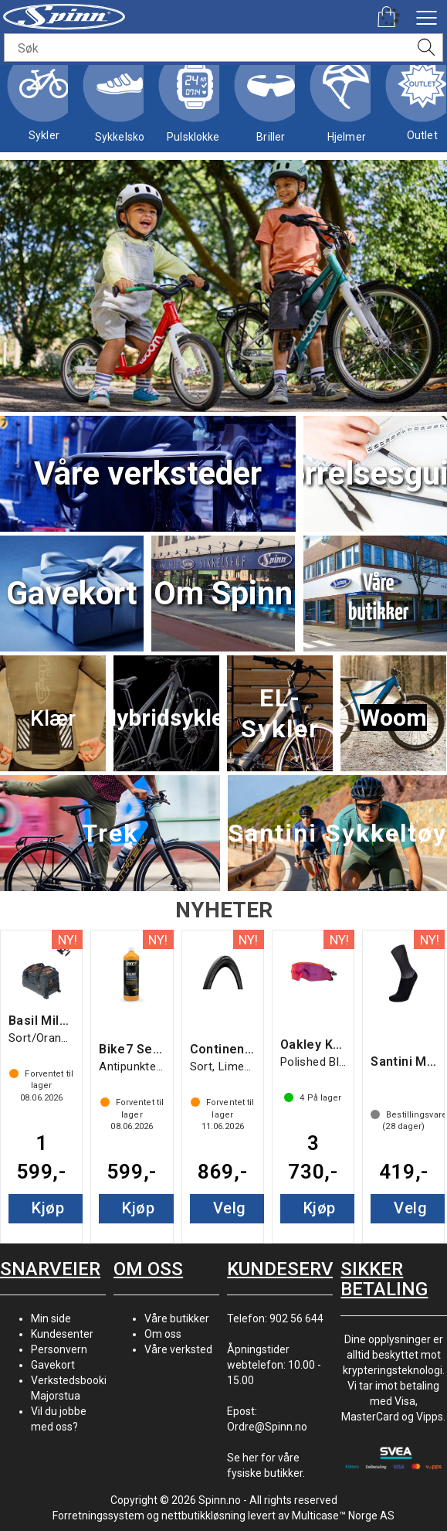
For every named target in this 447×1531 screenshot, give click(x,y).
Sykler (44, 100)
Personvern (59, 1349)
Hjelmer (346, 101)
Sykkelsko (119, 101)
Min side (51, 1318)
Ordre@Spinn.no (267, 1426)
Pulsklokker (195, 101)
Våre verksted (178, 1349)
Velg (229, 1208)
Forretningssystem (98, 1515)
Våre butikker (176, 1318)
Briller (271, 101)
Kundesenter (62, 1334)
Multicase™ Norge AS (343, 1515)
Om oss (162, 1334)
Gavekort (53, 1365)
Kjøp (48, 1208)
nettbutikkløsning (203, 1515)
